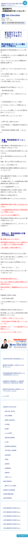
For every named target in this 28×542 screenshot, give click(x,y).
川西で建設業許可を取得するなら (12, 520)
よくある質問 (8, 433)
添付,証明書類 (8, 415)
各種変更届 (8, 468)
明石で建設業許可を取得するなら (12, 524)
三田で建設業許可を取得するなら (12, 516)
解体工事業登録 (8, 481)
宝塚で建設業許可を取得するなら (12, 508)
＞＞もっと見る (5, 396)
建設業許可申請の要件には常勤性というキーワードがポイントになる (13, 389)
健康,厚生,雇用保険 (10, 437)
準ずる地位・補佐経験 (10, 450)
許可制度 (7, 424)
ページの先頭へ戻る (22, 535)
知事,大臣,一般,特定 (10, 411)
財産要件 (7, 463)
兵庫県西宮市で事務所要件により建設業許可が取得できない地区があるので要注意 (13, 381)
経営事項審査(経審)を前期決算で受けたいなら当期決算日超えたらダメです (14, 373)
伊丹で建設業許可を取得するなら (12, 512)
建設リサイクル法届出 (10, 485)
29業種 (7, 428)
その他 (6, 441)
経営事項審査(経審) (8, 494)
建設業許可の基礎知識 (9, 490)
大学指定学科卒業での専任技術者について (13, 358)
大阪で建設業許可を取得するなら (12, 528)
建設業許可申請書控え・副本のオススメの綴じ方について (13, 365)
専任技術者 (8, 455)
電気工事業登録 (8, 498)
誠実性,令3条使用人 (10, 420)
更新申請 (7, 472)
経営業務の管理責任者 (10, 446)
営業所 (6, 459)
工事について (8, 477)
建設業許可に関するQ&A (10, 406)
